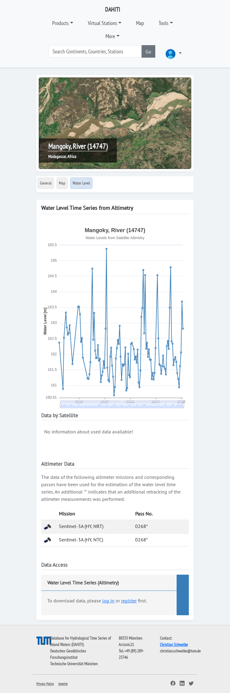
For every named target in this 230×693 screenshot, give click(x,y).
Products (60, 23)
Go (148, 51)
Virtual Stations (102, 23)
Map (140, 23)
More (110, 36)
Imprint (62, 683)
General (46, 183)
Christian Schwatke (174, 644)
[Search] (95, 51)
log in (108, 601)
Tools (163, 23)
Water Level (81, 183)
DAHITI (112, 9)
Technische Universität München (74, 663)
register (129, 601)
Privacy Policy (45, 683)
